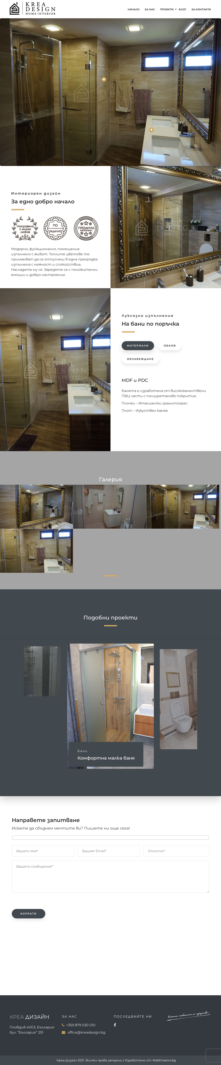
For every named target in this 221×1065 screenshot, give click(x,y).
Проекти (167, 9)
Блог (182, 9)
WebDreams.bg (164, 1060)
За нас (150, 9)
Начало (133, 9)
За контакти (201, 9)
